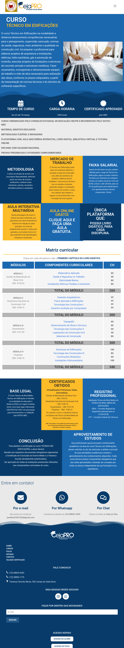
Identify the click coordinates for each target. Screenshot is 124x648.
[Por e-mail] (20, 497)
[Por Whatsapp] (62, 497)
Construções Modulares (69, 356)
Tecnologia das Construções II (69, 329)
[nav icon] (115, 6)
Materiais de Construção (69, 336)
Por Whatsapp (62, 508)
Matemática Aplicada (68, 273)
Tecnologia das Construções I (69, 304)
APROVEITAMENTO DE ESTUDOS (93, 436)
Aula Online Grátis (62, 217)
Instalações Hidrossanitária (68, 360)
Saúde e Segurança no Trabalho (69, 276)
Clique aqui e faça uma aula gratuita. (62, 224)
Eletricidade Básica (68, 280)
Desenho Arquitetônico (68, 297)
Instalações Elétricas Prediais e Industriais (69, 284)
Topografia (68, 321)
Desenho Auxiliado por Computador (69, 308)
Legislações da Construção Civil (69, 332)
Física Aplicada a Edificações (68, 301)
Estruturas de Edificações (68, 349)
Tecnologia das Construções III (68, 353)
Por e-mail (20, 508)
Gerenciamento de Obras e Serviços (69, 325)
